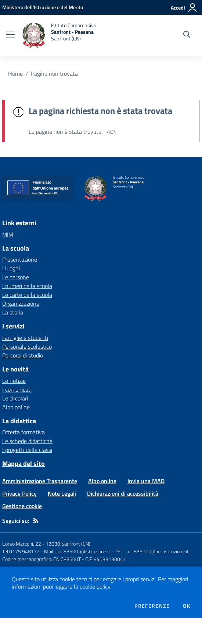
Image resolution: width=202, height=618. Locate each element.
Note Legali (62, 493)
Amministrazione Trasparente (39, 481)
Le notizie (14, 380)
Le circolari (15, 398)
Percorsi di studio (22, 355)
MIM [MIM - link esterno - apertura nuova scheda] (7, 234)
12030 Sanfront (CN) (68, 543)
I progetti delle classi (27, 449)
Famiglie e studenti (25, 337)
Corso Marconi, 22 (21, 543)
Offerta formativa (23, 432)
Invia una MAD (146, 481)
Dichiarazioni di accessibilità (122, 493)
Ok (186, 605)
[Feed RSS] (35, 520)
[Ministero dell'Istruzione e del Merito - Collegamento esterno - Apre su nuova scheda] (42, 7)
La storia (12, 312)
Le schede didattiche (27, 440)
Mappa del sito (23, 463)
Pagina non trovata (54, 73)
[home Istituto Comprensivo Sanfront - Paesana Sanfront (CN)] (59, 35)
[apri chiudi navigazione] (10, 35)
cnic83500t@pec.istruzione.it (157, 551)
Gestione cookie (22, 506)
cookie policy (95, 586)
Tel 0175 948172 (21, 551)
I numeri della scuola (27, 285)
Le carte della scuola (27, 294)
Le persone (15, 277)
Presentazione (19, 259)
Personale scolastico (27, 346)
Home (15, 73)
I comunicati (17, 389)
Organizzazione (20, 303)
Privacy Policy (19, 493)
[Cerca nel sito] (186, 35)
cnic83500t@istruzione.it (82, 551)
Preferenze (152, 605)
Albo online (16, 407)
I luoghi (11, 268)
